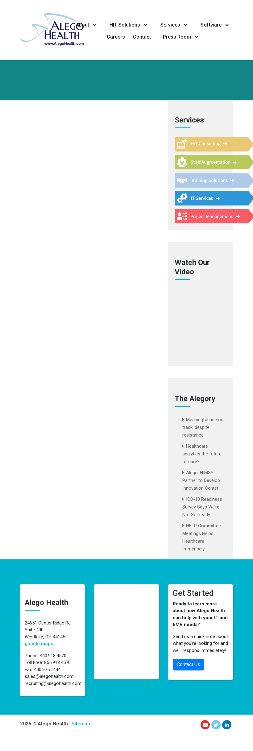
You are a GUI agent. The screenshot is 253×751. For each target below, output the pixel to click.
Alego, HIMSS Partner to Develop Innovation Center (201, 480)
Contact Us (188, 664)
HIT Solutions (125, 25)
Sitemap (81, 724)
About (82, 25)
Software (210, 25)
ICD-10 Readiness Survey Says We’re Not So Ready (202, 506)
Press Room (177, 36)
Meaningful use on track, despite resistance (202, 427)
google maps (39, 643)
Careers (116, 36)
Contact (142, 36)
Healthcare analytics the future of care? (202, 453)
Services (170, 25)
